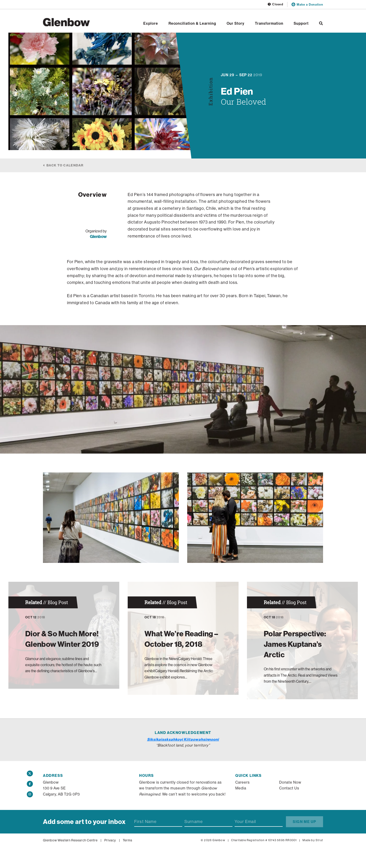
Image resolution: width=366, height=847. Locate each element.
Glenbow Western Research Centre (70, 840)
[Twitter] (30, 774)
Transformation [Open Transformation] (269, 23)
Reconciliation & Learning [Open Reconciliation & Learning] (192, 23)
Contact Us (289, 788)
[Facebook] (30, 784)
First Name (145, 821)
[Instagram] (30, 794)
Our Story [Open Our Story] (236, 23)
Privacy (110, 840)
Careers (242, 782)
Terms (128, 840)
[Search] (321, 23)
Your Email (245, 821)
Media (240, 788)
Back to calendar (64, 165)
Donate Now (290, 782)
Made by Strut (313, 840)
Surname (193, 821)
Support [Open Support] (301, 23)
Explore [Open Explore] (150, 23)
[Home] (66, 22)
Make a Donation (307, 4)
